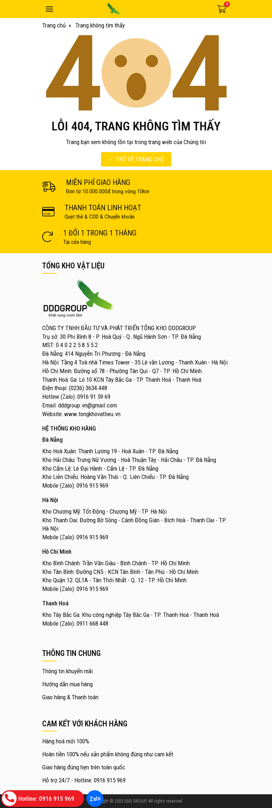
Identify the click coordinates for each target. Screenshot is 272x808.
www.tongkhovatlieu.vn (92, 414)
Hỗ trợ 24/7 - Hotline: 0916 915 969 (84, 780)
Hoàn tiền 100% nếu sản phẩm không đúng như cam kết (107, 754)
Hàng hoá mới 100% (65, 741)
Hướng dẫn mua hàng (67, 684)
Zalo (94, 798)
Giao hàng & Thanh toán (70, 697)
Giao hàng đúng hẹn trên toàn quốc (83, 767)
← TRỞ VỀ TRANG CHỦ (136, 159)
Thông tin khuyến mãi (67, 671)
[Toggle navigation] (49, 9)
